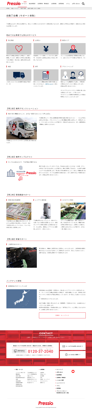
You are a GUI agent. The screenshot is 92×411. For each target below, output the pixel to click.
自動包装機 (18, 381)
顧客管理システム (31, 377)
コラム (68, 3)
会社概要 (42, 375)
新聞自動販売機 (19, 386)
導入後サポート (30, 382)
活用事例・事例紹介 (43, 3)
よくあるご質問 (60, 380)
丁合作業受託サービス (32, 372)
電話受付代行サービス (32, 379)
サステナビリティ (44, 381)
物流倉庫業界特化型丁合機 (20, 378)
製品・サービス (22, 3)
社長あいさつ (43, 374)
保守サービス (49, 84)
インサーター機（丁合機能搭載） (20, 373)
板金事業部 (32, 3)
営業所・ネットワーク (45, 379)
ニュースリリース (61, 383)
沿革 (41, 377)
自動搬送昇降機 (19, 382)
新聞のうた (42, 382)
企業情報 (53, 3)
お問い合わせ (76, 3)
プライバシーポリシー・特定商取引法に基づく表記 (63, 392)
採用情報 (61, 3)
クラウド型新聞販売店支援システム (32, 375)
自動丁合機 (18, 375)
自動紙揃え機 (18, 384)
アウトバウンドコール (32, 381)
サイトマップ (60, 369)
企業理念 (42, 372)
